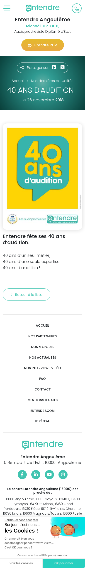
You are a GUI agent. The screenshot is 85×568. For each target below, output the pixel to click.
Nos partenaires (42, 336)
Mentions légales (43, 400)
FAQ (42, 379)
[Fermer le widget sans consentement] (21, 520)
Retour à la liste (26, 294)
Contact (42, 389)
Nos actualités (42, 358)
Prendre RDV (42, 45)
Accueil (42, 326)
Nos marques (42, 347)
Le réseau (42, 421)
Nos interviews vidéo (42, 368)
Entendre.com (42, 411)
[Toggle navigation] (6, 9)
